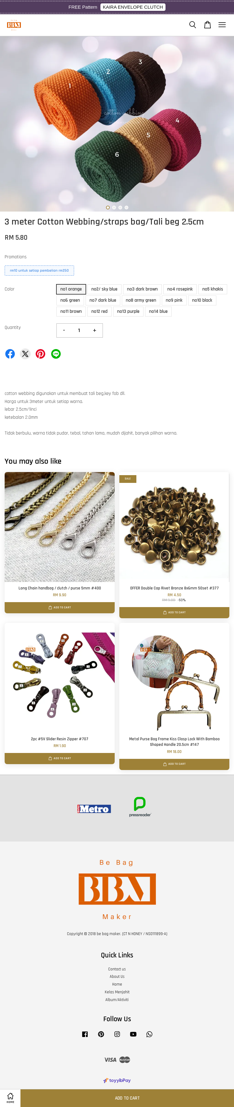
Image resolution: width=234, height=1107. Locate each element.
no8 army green (141, 300)
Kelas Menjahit (117, 992)
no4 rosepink (180, 289)
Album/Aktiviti (117, 999)
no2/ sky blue (104, 289)
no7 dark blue (103, 300)
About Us (117, 976)
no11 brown (71, 311)
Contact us (117, 969)
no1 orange (71, 289)
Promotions (16, 257)
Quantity (13, 327)
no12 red (99, 311)
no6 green (70, 300)
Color (10, 289)
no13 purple (128, 311)
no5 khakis (212, 289)
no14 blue (158, 311)
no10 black (202, 300)
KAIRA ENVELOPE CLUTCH (133, 7)
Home (117, 984)
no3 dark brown (142, 289)
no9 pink (174, 300)
